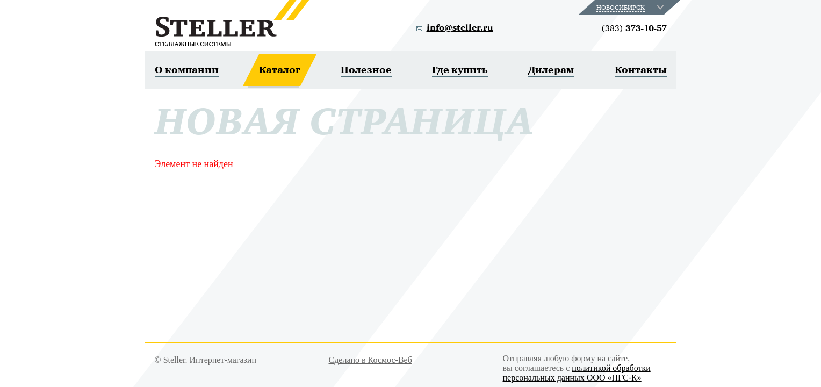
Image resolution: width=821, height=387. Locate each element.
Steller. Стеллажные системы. (232, 23)
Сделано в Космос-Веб (370, 359)
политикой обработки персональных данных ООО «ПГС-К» (577, 372)
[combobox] (631, 7)
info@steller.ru (460, 28)
